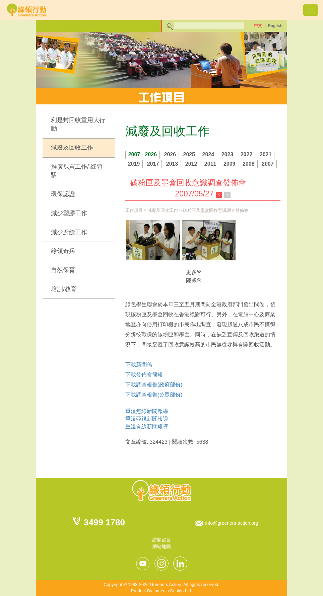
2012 (191, 164)
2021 (266, 154)
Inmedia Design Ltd (172, 590)
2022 (247, 154)
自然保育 (63, 270)
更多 (193, 271)
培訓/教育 (64, 289)
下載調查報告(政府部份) (154, 385)
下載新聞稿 (138, 364)
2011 (210, 164)
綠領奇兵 (63, 251)
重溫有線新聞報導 (146, 426)
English (275, 25)
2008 (249, 164)
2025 (189, 154)
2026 (170, 154)
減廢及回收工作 (72, 147)
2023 (227, 154)
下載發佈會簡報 (144, 374)
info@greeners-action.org (231, 523)
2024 (208, 154)
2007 (268, 164)
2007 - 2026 (142, 154)
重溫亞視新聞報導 (146, 419)
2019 (134, 164)
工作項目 (134, 210)
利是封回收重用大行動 (78, 124)
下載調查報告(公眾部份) (154, 395)
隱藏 (193, 279)
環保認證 (63, 194)
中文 (258, 25)
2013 (172, 164)
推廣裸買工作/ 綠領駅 (77, 171)
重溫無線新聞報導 (146, 411)
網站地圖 (161, 546)
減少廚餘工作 (69, 232)
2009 (229, 164)
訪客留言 (161, 539)
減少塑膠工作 (69, 213)
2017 (153, 164)
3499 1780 (104, 522)
